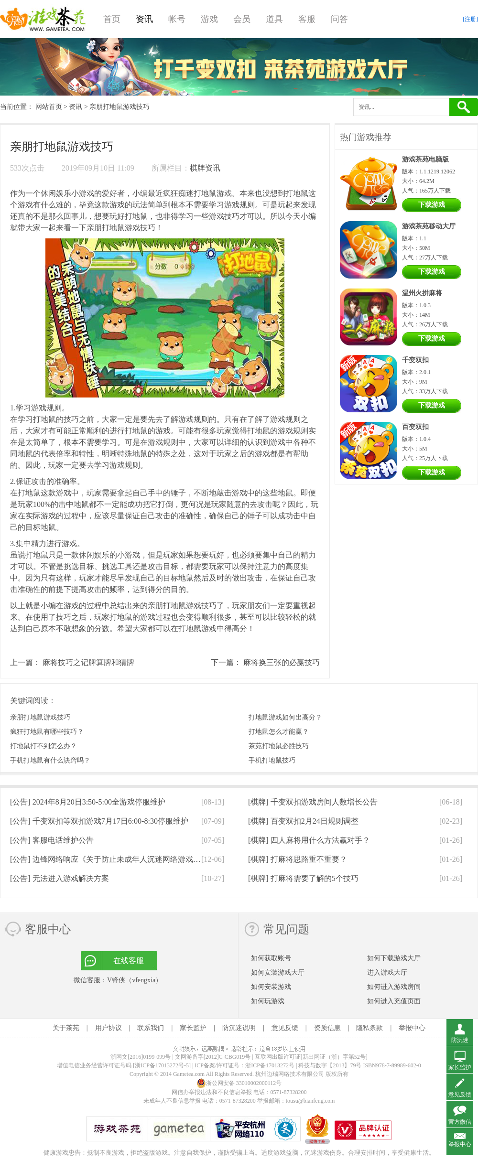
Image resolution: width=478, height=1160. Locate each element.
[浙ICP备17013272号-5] (162, 1065)
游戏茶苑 (43, 19)
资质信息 (327, 1027)
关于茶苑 (66, 1027)
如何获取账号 (271, 958)
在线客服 (128, 960)
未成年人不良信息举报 (172, 1100)
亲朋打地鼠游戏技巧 (40, 717)
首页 (111, 19)
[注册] (470, 19)
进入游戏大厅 (387, 972)
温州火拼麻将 (422, 293)
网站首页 (48, 106)
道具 (274, 19)
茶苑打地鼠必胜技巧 (279, 746)
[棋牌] (313, 802)
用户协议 (108, 1027)
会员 (241, 19)
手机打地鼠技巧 (272, 760)
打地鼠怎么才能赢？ (279, 731)
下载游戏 (431, 204)
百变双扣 (415, 426)
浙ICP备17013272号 (269, 1065)
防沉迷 (459, 1040)
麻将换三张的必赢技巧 (281, 662)
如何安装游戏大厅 (277, 972)
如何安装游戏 (271, 986)
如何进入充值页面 (394, 1001)
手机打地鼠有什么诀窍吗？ (50, 760)
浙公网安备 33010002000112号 (239, 1083)
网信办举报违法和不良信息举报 (212, 1092)
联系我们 (150, 1027)
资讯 (144, 19)
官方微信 (459, 1121)
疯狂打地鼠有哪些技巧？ (47, 731)
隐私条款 (369, 1027)
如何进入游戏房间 (394, 986)
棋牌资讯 (205, 168)
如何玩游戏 (267, 1001)
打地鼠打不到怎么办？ (43, 746)
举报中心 (412, 1027)
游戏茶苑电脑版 (425, 159)
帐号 (176, 19)
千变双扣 (415, 360)
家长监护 (193, 1027)
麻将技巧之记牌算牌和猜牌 (88, 662)
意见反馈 (285, 1027)
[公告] (87, 802)
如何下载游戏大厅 (394, 958)
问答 (339, 19)
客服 (306, 19)
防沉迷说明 (239, 1027)
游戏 (209, 19)
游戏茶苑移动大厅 (429, 226)
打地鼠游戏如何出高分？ (285, 717)
